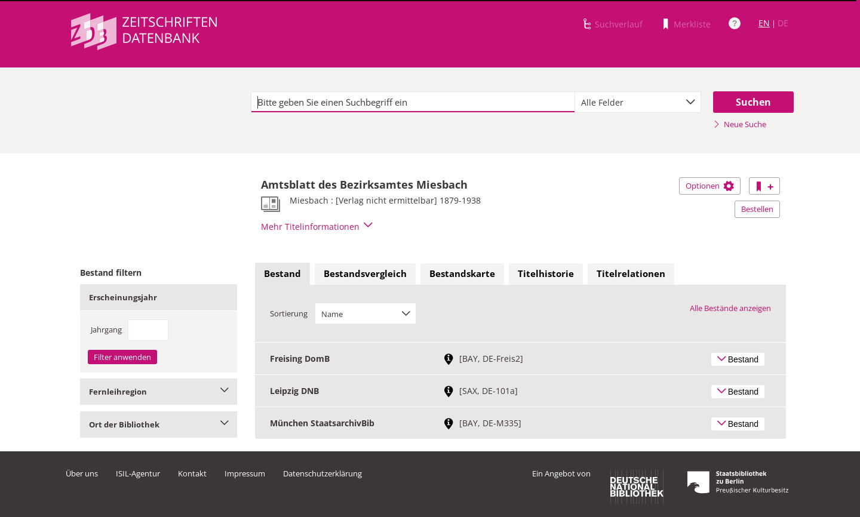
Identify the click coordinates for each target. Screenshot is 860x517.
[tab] (282, 274)
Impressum (245, 473)
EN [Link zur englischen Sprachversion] (764, 23)
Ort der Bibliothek (158, 424)
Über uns (82, 473)
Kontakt (192, 473)
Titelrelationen (631, 273)
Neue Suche (739, 124)
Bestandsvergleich (365, 273)
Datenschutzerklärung (322, 473)
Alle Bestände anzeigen (730, 308)
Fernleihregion (158, 391)
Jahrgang (106, 329)
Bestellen (757, 209)
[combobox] (638, 102)
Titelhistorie (546, 273)
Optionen (710, 185)
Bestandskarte (462, 273)
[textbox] (413, 102)
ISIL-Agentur (138, 473)
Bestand (282, 273)
